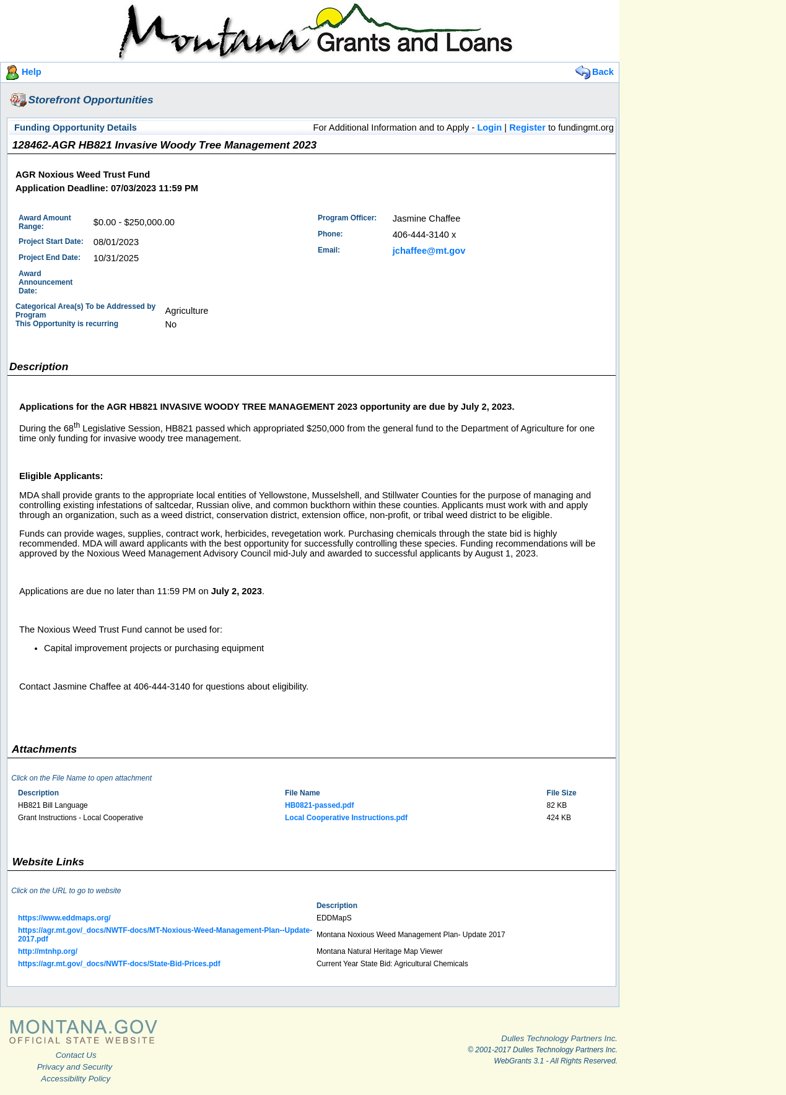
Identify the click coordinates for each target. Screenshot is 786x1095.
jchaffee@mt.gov (429, 251)
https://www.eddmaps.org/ (64, 918)
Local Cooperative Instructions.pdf (346, 817)
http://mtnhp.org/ (47, 951)
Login (489, 127)
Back (594, 72)
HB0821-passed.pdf (319, 805)
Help (22, 72)
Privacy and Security (74, 1066)
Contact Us (76, 1055)
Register (527, 127)
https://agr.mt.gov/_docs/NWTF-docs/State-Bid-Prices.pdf (119, 963)
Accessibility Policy (75, 1078)
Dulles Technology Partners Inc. (559, 1038)
